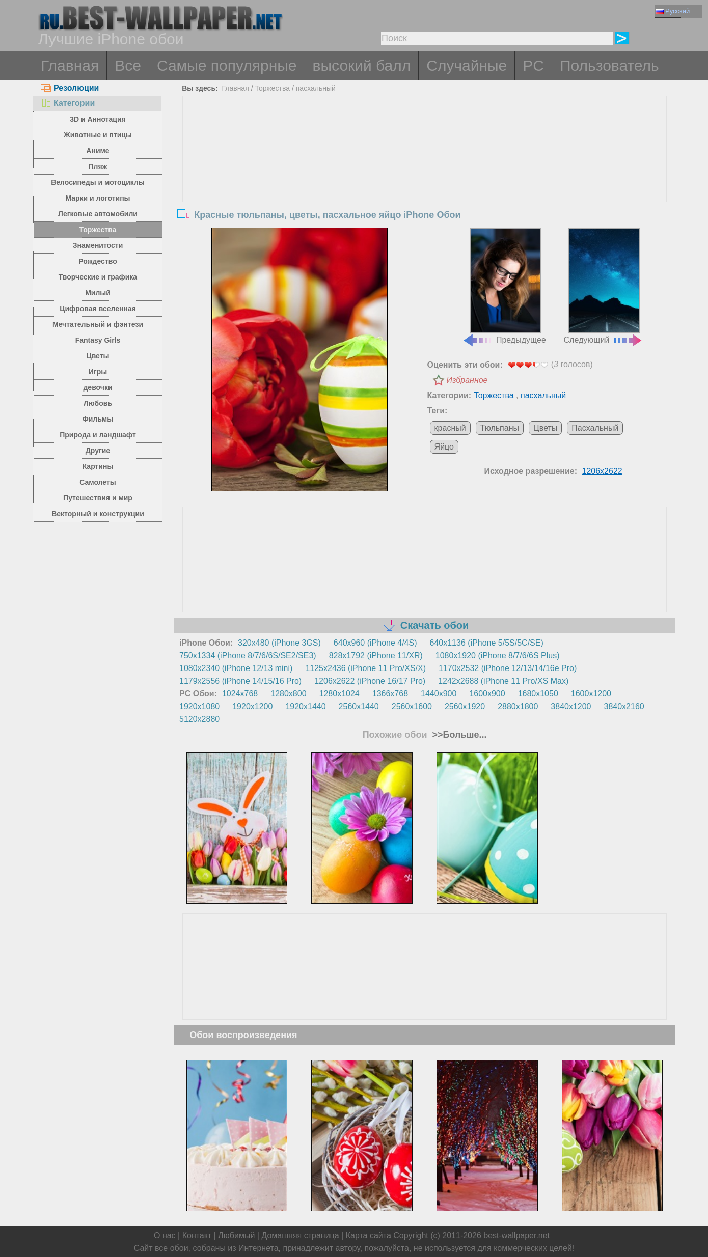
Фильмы (98, 419)
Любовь (98, 403)
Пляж (97, 166)
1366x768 (390, 693)
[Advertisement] (424, 172)
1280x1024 (339, 693)
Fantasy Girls (98, 340)
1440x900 (438, 693)
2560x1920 (465, 706)
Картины (98, 466)
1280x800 (288, 693)
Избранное (467, 380)
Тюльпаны (499, 428)
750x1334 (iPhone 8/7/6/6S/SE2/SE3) (247, 655)
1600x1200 (591, 693)
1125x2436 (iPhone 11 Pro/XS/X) (365, 668)
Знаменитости (98, 245)
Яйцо (444, 446)
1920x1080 (199, 706)
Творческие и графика (98, 277)
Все (128, 65)
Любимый (236, 1235)
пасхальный (316, 88)
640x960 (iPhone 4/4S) (375, 642)
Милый (98, 293)
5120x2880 (199, 719)
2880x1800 (518, 706)
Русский (673, 11)
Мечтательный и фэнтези (97, 324)
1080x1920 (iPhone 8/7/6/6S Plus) (497, 655)
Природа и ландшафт (98, 435)
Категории (68, 103)
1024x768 (240, 693)
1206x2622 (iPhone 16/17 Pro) (369, 681)
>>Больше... (458, 735)
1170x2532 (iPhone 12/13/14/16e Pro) (508, 668)
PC (533, 65)
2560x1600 (412, 706)
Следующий (603, 286)
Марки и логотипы (97, 198)
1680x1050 (538, 693)
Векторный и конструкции (97, 514)
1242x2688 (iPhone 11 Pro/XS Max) (503, 681)
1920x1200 (252, 706)
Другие (98, 450)
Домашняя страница (300, 1235)
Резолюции (70, 87)
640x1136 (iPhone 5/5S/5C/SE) (486, 642)
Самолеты (97, 482)
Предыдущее (504, 286)
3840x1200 (571, 706)
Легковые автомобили (98, 214)
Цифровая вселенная (98, 308)
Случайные (466, 65)
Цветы (97, 356)
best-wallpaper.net (516, 1235)
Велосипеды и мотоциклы (98, 182)
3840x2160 (624, 706)
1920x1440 (305, 706)
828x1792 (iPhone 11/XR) (376, 655)
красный (450, 428)
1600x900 (487, 693)
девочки (97, 387)
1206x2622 (602, 471)
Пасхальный (594, 428)
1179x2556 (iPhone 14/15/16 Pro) (240, 681)
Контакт (197, 1235)
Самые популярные (227, 65)
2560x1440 (359, 706)
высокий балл (362, 65)
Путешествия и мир (97, 498)
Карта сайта (368, 1235)
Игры (98, 372)
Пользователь (609, 65)
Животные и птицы (98, 135)
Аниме (97, 151)
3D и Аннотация (98, 119)
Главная (70, 65)
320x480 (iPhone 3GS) (279, 642)
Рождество (97, 261)
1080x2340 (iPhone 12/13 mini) (235, 668)
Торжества (98, 230)
